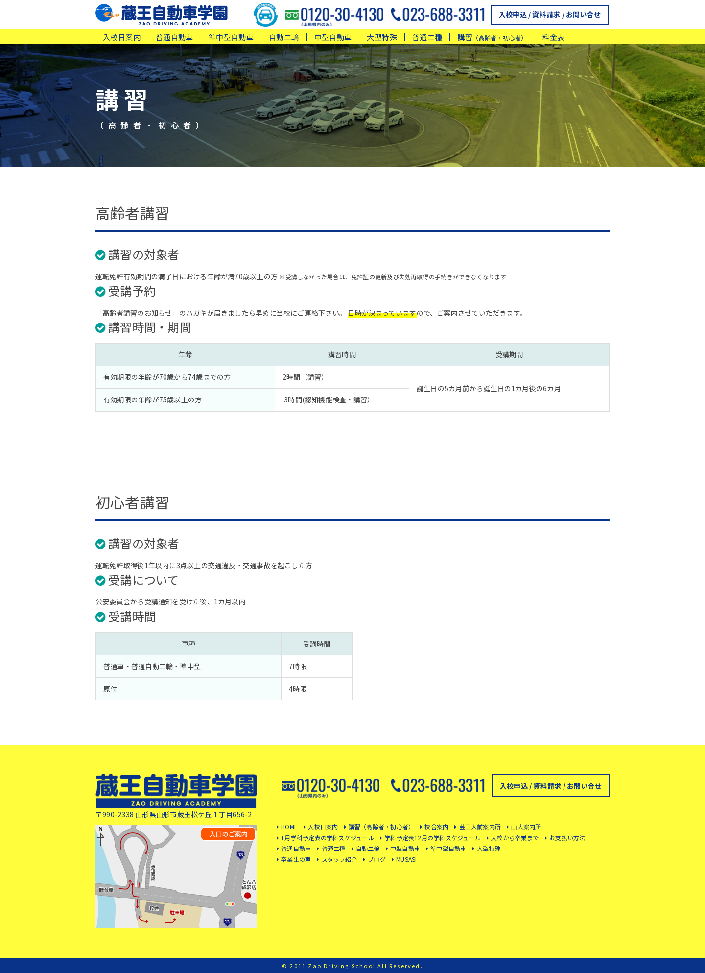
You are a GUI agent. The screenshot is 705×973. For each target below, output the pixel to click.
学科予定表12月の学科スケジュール (432, 837)
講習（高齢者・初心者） (381, 827)
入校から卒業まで (515, 837)
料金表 (553, 37)
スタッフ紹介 (339, 859)
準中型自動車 (231, 37)
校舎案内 (436, 827)
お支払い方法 (567, 837)
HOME (289, 827)
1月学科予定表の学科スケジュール (327, 837)
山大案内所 (526, 827)
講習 (492, 37)
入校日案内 (122, 37)
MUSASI (406, 859)
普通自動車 (174, 37)
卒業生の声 (296, 859)
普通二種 (427, 37)
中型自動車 (333, 37)
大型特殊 (382, 37)
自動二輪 (284, 37)
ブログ (377, 859)
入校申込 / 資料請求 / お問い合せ (550, 14)
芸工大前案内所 (480, 827)
